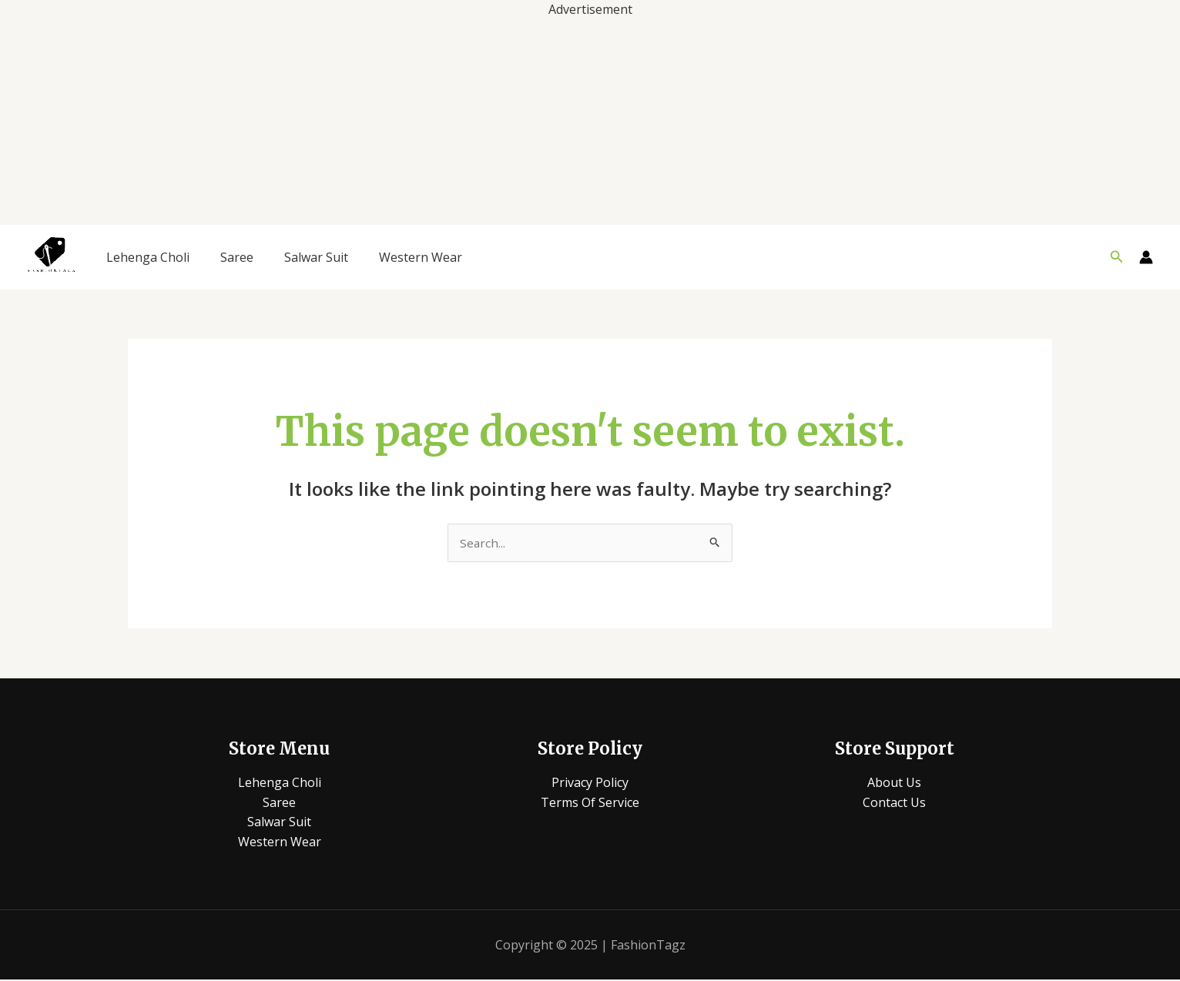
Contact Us (894, 803)
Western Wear (420, 257)
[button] (1117, 257)
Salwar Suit (316, 257)
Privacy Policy (590, 783)
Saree (236, 257)
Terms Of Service (590, 803)
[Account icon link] (1146, 257)
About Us (894, 783)
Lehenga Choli (147, 257)
